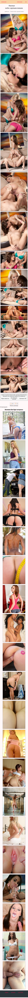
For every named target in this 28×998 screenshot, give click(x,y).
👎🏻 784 (16, 403)
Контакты (13, 992)
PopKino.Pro (3, 2)
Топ (26, 2)
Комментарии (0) (4, 407)
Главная (6, 992)
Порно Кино (19, 2)
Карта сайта (20, 992)
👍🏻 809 (11, 403)
